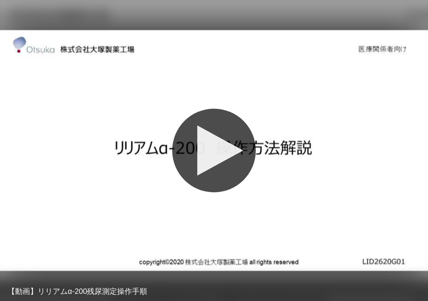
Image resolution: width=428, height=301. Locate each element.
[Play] (214, 150)
